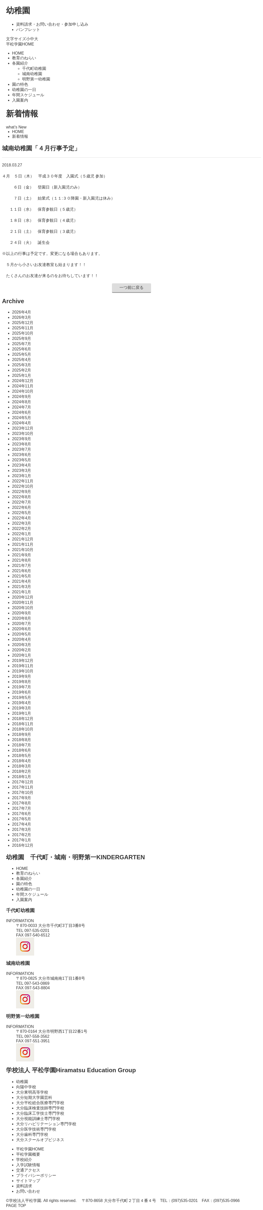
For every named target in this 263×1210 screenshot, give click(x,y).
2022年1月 (21, 534)
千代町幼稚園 (34, 68)
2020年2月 (21, 650)
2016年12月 (22, 845)
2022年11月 (22, 481)
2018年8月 (21, 740)
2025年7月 (21, 344)
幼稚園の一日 (24, 89)
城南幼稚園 (32, 74)
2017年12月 (22, 782)
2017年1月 (21, 840)
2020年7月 (21, 623)
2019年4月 (21, 703)
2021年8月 (21, 560)
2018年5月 (21, 755)
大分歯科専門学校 (32, 1134)
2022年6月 (21, 507)
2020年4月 (21, 639)
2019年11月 (22, 666)
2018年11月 (22, 724)
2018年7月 (21, 745)
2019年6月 (21, 692)
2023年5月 (21, 460)
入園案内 (20, 100)
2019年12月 (22, 660)
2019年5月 (21, 697)
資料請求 (24, 1186)
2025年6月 (21, 349)
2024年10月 (22, 391)
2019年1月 (21, 713)
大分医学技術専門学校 (36, 1129)
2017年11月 (22, 787)
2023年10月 (22, 433)
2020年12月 (22, 597)
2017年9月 (21, 798)
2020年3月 (21, 645)
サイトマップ (28, 1181)
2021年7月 (21, 565)
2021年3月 (21, 587)
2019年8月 (21, 682)
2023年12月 (22, 428)
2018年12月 (22, 718)
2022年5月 (21, 513)
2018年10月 (22, 729)
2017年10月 (22, 792)
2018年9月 (21, 734)
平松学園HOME (20, 44)
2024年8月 (21, 402)
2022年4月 (21, 518)
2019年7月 (21, 687)
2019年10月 (22, 671)
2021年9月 (21, 555)
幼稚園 (18, 10)
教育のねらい (24, 58)
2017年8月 (21, 803)
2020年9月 (21, 613)
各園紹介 (20, 63)
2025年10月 (22, 333)
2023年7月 (21, 449)
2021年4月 (21, 581)
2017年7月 (21, 808)
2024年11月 (22, 386)
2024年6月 (21, 412)
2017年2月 (21, 835)
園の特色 (20, 84)
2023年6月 (21, 455)
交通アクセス (28, 1170)
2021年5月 (21, 576)
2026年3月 (21, 317)
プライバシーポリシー (36, 1175)
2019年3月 (21, 708)
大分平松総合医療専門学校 (40, 1103)
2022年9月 (21, 491)
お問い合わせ (28, 1191)
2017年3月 (21, 829)
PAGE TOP (16, 1205)
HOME (18, 53)
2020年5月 (21, 634)
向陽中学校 (26, 1087)
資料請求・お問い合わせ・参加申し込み (52, 24)
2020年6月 (21, 629)
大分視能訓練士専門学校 (38, 1118)
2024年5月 (21, 418)
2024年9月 (21, 396)
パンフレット (28, 29)
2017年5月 (21, 819)
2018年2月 (21, 771)
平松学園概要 (28, 1154)
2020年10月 (22, 608)
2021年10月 (22, 550)
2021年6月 (21, 571)
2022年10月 (22, 486)
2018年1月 (21, 777)
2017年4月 (21, 824)
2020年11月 (22, 602)
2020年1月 (21, 655)
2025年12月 (22, 323)
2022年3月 (21, 523)
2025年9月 (21, 338)
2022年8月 (21, 497)
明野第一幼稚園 (36, 79)
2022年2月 (21, 528)
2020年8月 (21, 618)
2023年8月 (21, 444)
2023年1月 (21, 476)
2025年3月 (21, 365)
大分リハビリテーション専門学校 (46, 1124)
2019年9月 (21, 676)
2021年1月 (21, 592)
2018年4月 (21, 761)
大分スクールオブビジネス (40, 1140)
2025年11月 (22, 328)
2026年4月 (21, 312)
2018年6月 (21, 750)
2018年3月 (21, 766)
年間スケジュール (28, 95)
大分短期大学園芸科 (34, 1097)
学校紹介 (24, 1159)
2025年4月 (21, 359)
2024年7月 (21, 407)
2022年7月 (21, 502)
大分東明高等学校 (32, 1092)
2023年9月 (21, 439)
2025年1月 (21, 375)
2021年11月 (22, 544)
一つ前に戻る (131, 287)
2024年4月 (21, 423)
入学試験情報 (28, 1165)
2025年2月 (21, 370)
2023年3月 (21, 470)
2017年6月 (21, 814)
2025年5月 (21, 354)
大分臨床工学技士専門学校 (40, 1113)
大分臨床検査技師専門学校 (40, 1108)
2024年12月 (22, 381)
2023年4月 (21, 465)
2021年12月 (22, 539)
